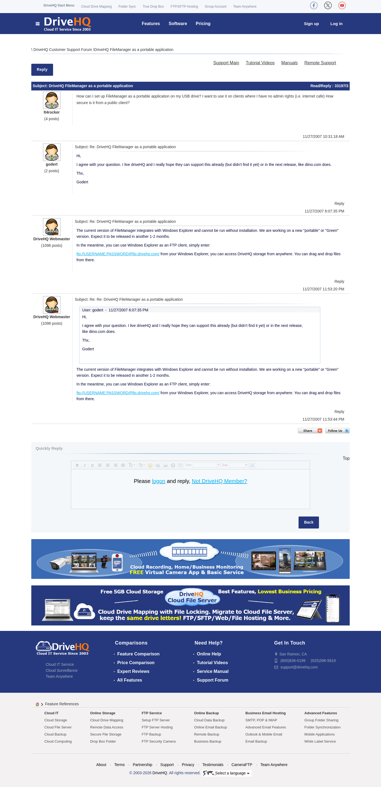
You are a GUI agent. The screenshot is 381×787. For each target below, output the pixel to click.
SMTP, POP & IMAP (261, 720)
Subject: (41, 86)
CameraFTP (242, 764)
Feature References (62, 704)
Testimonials (212, 764)
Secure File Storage (105, 734)
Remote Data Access (106, 727)
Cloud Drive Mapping (96, 6)
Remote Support (320, 62)
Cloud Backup (55, 734)
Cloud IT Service (60, 664)
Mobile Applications (320, 734)
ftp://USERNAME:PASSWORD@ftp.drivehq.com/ (117, 254)
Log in (336, 23)
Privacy (188, 764)
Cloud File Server (58, 727)
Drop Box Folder (103, 741)
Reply (42, 69)
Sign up (311, 23)
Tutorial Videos (260, 62)
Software (178, 23)
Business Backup (207, 741)
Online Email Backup (210, 727)
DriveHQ (159, 773)
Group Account (215, 6)
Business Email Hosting (265, 713)
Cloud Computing (58, 741)
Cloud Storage (55, 720)
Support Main (226, 62)
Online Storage (102, 713)
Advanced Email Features (265, 727)
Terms (119, 764)
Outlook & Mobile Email (263, 734)
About (101, 764)
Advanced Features (321, 713)
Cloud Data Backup (209, 720)
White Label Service (320, 741)
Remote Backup (206, 734)
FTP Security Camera (159, 741)
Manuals (289, 62)
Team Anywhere (244, 6)
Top (346, 458)
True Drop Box (153, 6)
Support (167, 764)
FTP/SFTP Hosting (184, 6)
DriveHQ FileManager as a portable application (133, 49)
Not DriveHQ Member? (219, 481)
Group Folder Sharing (322, 720)
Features (151, 23)
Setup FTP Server (156, 720)
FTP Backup (151, 734)
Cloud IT (51, 713)
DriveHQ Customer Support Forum (63, 49)
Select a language (226, 773)
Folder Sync (127, 6)
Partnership (142, 764)
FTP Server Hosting (157, 727)
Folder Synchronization (323, 727)
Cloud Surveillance (62, 670)
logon (158, 481)
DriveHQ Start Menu (59, 5)
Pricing (203, 23)
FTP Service (152, 713)
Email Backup (256, 741)
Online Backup (206, 713)
